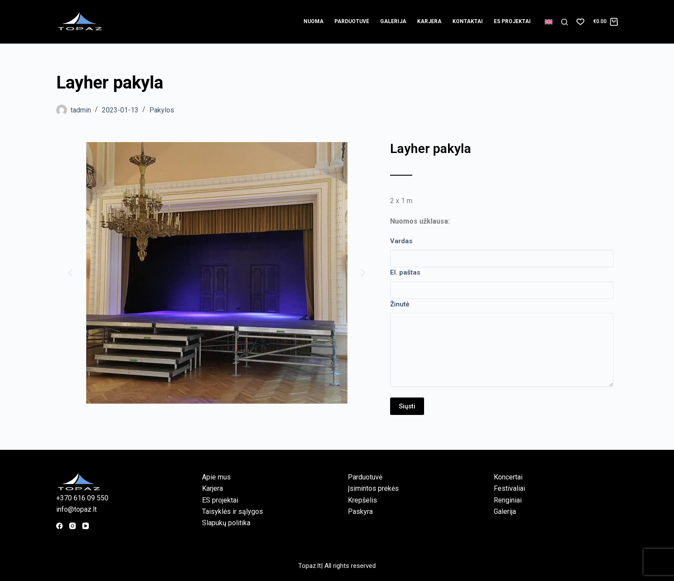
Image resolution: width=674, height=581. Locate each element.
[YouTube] (85, 526)
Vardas (401, 241)
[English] (549, 21)
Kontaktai (467, 21)
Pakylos (161, 110)
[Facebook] (59, 526)
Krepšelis (362, 500)
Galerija (393, 21)
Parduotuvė (351, 21)
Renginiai (508, 500)
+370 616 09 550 (82, 498)
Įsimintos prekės (373, 488)
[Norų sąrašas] (580, 22)
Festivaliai (509, 488)
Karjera (429, 21)
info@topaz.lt (76, 509)
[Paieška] (564, 22)
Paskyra (360, 511)
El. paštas (405, 272)
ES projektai (512, 21)
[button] (70, 273)
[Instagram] (72, 526)
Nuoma (313, 21)
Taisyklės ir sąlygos (232, 511)
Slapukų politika (226, 523)
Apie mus (216, 477)
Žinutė (399, 304)
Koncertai (508, 477)
